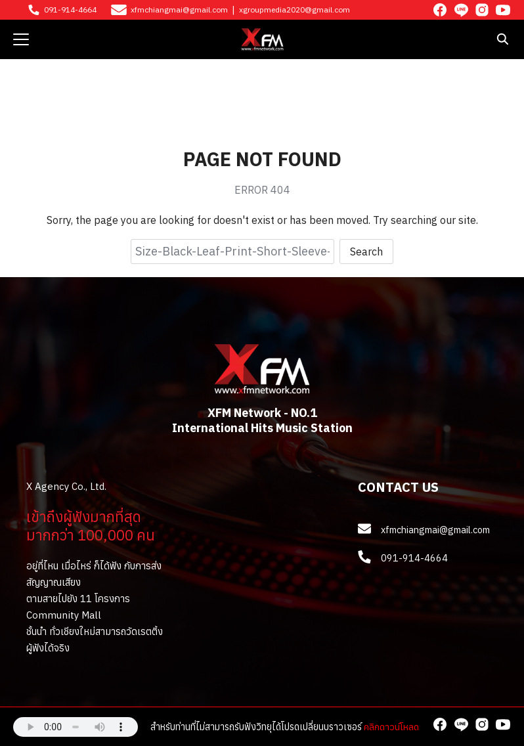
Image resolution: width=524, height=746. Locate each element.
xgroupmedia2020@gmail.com (294, 9)
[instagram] (482, 10)
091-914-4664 (70, 9)
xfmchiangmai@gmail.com (179, 9)
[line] (461, 10)
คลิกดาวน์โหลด (391, 726)
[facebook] (440, 10)
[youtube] (503, 10)
